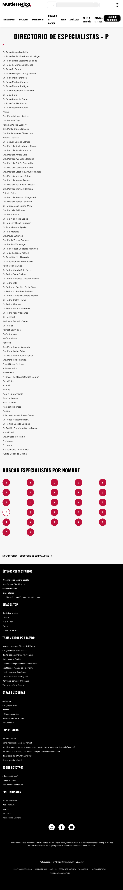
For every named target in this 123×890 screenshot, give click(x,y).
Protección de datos (23, 869)
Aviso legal (83, 869)
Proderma (7, 445)
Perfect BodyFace (11, 329)
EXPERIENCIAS (38, 19)
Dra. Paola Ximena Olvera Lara (17, 133)
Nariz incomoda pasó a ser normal (17, 743)
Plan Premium (8, 805)
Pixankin (6, 385)
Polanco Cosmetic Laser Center (18, 415)
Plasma (5, 710)
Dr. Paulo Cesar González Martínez (20, 248)
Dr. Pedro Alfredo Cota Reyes (17, 270)
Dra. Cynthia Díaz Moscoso (14, 584)
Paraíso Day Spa (10, 137)
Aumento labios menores (13, 718)
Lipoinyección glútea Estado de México (19, 663)
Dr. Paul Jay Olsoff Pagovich (16, 223)
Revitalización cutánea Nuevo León (17, 655)
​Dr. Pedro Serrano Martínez (16, 308)
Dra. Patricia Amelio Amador (16, 150)
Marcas (5, 809)
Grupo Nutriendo (9, 588)
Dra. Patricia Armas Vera (14, 154)
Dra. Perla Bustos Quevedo (16, 347)
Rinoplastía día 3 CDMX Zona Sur (16, 756)
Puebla (5, 626)
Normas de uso (40, 869)
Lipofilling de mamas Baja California (17, 668)
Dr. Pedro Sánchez (11, 304)
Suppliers (6, 813)
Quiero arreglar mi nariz (12, 760)
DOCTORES (23, 19)
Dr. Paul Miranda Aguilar (14, 227)
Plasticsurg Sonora (11, 406)
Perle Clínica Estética (13, 364)
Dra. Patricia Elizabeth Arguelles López (22, 171)
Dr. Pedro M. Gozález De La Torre (19, 287)
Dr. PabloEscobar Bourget (15, 107)
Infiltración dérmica (10, 714)
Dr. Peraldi (7, 325)
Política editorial (98, 869)
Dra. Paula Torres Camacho (16, 240)
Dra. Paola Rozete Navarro (15, 129)
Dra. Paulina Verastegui (14, 244)
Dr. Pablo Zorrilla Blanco (14, 103)
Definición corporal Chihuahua (15, 681)
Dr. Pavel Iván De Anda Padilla (17, 261)
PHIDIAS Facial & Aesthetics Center (20, 377)
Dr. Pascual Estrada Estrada (16, 141)
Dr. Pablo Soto (9, 95)
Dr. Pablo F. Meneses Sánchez (17, 64)
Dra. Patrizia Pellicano (13, 210)
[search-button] (96, 4)
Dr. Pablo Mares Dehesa (14, 77)
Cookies (52, 869)
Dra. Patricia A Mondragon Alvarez (20, 146)
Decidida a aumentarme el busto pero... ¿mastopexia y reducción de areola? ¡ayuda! (38, 747)
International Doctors (11, 818)
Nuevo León (7, 622)
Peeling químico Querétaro (14, 672)
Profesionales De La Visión (15, 449)
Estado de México (10, 630)
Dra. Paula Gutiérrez (12, 235)
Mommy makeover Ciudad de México (18, 646)
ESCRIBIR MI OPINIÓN (112, 18)
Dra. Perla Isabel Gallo (13, 351)
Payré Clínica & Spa (12, 265)
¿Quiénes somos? (10, 776)
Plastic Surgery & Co (12, 394)
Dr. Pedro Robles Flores (14, 300)
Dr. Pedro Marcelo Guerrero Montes (20, 295)
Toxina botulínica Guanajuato (15, 676)
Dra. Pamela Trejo (11, 120)
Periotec (6, 342)
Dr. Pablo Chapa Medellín (15, 52)
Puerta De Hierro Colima (14, 453)
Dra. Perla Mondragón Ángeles (17, 355)
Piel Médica (8, 381)
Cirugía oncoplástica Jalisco (14, 650)
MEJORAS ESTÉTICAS (99, 19)
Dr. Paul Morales (10, 231)
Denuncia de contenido (12, 784)
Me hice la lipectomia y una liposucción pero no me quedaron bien (31, 751)
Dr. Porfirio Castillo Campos (16, 423)
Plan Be (6, 389)
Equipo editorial (9, 780)
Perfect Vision (9, 338)
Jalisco (5, 617)
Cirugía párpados (9, 705)
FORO (63, 19)
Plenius (6, 411)
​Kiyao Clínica (8, 593)
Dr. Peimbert (8, 317)
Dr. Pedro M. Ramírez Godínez (17, 291)
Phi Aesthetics (9, 368)
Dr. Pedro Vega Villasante (15, 312)
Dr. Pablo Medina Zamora (15, 82)
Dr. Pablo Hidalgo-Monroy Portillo (19, 73)
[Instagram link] (52, 828)
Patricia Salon (9, 193)
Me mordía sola (9, 738)
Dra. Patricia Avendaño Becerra (18, 158)
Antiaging (6, 701)
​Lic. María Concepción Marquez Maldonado (21, 597)
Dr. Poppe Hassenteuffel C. (16, 419)
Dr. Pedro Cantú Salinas (14, 274)
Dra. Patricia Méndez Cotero (16, 176)
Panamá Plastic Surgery (14, 124)
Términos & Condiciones (60, 873)
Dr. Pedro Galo (9, 283)
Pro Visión (7, 441)
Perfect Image (9, 334)
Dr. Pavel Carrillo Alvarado (15, 257)
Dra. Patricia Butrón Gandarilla (17, 163)
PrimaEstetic (8, 432)
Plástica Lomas (10, 398)
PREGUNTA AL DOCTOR (52, 19)
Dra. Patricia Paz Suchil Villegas (18, 184)
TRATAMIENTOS (8, 19)
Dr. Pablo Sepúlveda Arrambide (18, 90)
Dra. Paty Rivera (10, 214)
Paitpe (5, 112)
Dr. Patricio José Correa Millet (17, 206)
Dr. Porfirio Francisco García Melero (20, 428)
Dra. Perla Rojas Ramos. (14, 359)
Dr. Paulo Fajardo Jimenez (15, 252)
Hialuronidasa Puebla (11, 659)
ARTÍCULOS (74, 19)
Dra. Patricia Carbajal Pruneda (17, 167)
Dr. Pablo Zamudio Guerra (15, 99)
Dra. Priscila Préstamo (13, 436)
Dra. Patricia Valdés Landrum (17, 201)
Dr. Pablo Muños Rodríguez (16, 86)
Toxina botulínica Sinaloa (13, 685)
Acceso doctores (9, 800)
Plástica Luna (9, 402)
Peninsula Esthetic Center (15, 321)
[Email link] (71, 827)
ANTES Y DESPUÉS (87, 19)
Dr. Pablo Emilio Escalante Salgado (19, 60)
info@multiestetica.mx (73, 862)
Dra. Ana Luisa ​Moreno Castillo (15, 580)
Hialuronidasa (8, 723)
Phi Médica (8, 372)
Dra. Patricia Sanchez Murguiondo (19, 197)
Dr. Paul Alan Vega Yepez (15, 218)
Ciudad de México (10, 613)
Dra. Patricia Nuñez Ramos (16, 180)
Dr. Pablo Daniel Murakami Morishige (20, 56)
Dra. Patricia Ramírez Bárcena (17, 189)
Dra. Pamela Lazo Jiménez (16, 116)
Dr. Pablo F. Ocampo (12, 69)
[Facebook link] (61, 828)
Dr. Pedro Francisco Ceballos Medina (20, 278)
